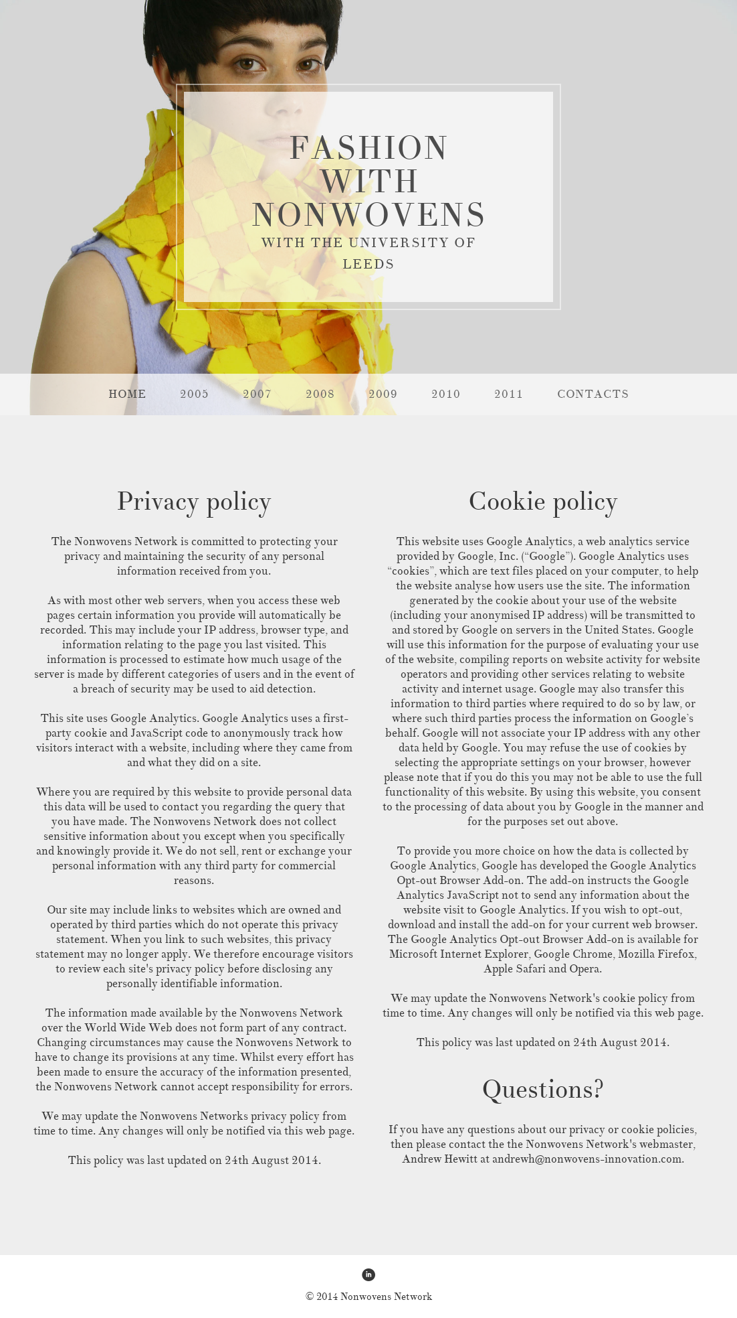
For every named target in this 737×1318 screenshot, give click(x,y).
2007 (257, 394)
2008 (320, 394)
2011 (509, 394)
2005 (194, 394)
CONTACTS (593, 394)
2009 (383, 394)
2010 (446, 394)
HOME (127, 394)
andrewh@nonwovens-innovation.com (586, 1159)
